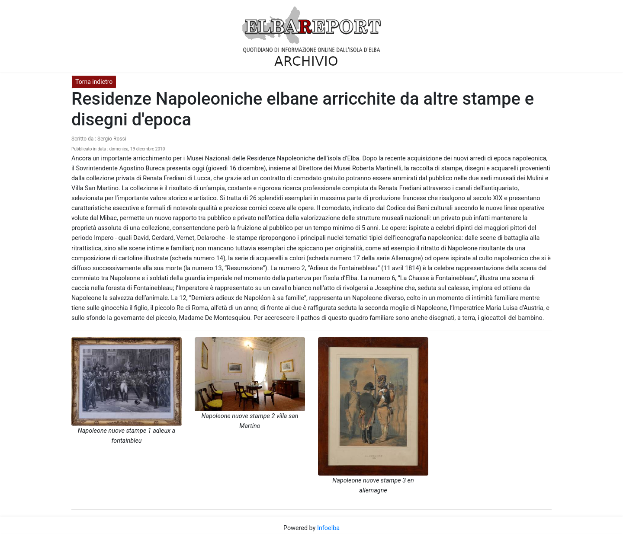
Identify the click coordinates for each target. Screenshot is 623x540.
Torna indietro (93, 81)
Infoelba (328, 528)
